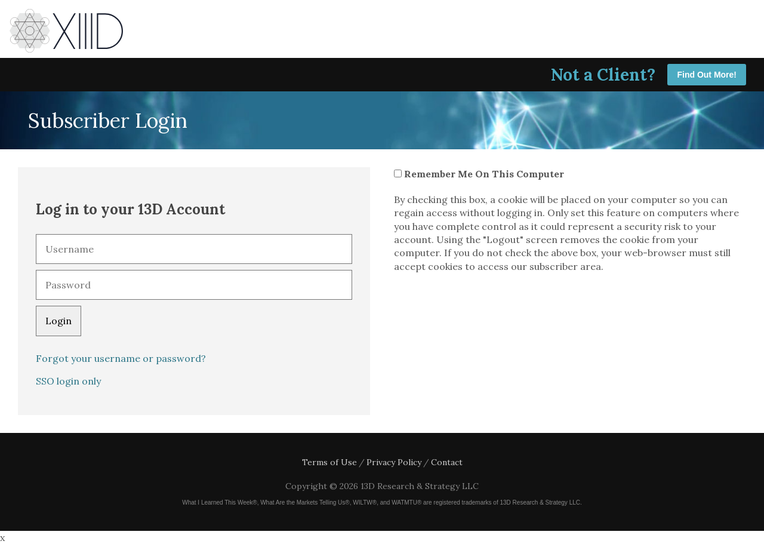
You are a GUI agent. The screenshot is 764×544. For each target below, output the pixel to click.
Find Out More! (707, 74)
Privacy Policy (393, 462)
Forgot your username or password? (121, 358)
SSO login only (68, 381)
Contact (447, 462)
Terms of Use (329, 462)
